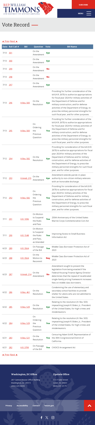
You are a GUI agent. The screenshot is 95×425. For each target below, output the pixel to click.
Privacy (9, 405)
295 (10, 130)
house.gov (49, 405)
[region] (47, 198)
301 (10, 52)
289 (10, 248)
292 (10, 198)
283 (10, 337)
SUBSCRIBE (83, 5)
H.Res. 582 (25, 158)
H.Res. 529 (25, 307)
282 (10, 347)
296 (10, 102)
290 (10, 235)
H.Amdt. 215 (25, 178)
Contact (36, 405)
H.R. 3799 (24, 347)
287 (10, 274)
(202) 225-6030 (18, 386)
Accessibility (22, 405)
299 (10, 69)
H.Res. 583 (25, 102)
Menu (85, 14)
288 (10, 258)
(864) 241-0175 (60, 386)
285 (10, 307)
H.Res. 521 (25, 337)
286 (10, 292)
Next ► (14, 41)
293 (10, 178)
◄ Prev (5, 41)
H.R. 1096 (24, 219)
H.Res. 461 (25, 292)
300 (10, 60)
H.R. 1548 (24, 235)
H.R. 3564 (24, 248)
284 (10, 323)
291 (10, 219)
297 (10, 84)
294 (10, 158)
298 (10, 77)
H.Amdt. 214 (25, 274)
